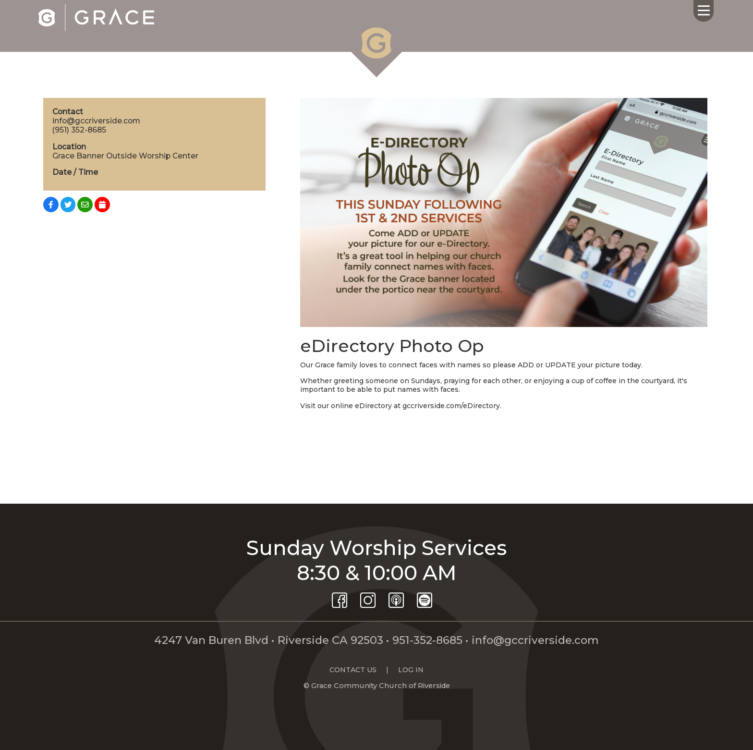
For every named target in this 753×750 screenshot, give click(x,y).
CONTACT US (352, 669)
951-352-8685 (427, 640)
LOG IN (411, 669)
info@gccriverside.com (535, 640)
